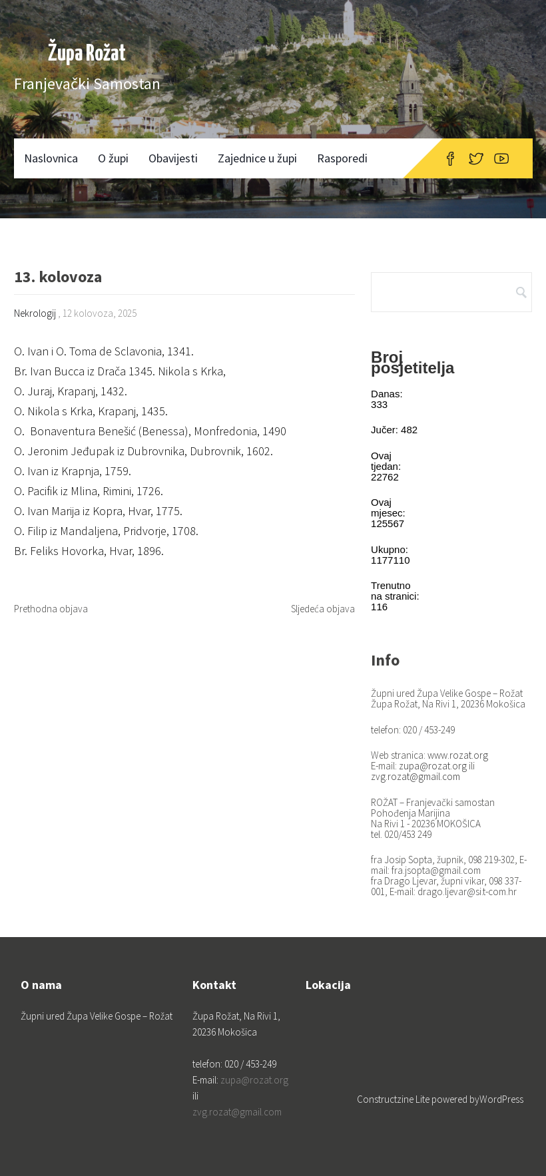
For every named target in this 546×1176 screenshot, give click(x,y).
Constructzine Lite (394, 1099)
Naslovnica (51, 158)
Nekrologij (35, 313)
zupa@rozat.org (433, 765)
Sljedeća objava (323, 608)
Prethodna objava (51, 608)
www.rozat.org (457, 755)
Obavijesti (173, 158)
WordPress (501, 1099)
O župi (113, 158)
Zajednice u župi (257, 158)
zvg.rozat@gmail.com (415, 776)
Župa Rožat (87, 54)
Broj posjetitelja (412, 362)
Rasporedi (342, 158)
